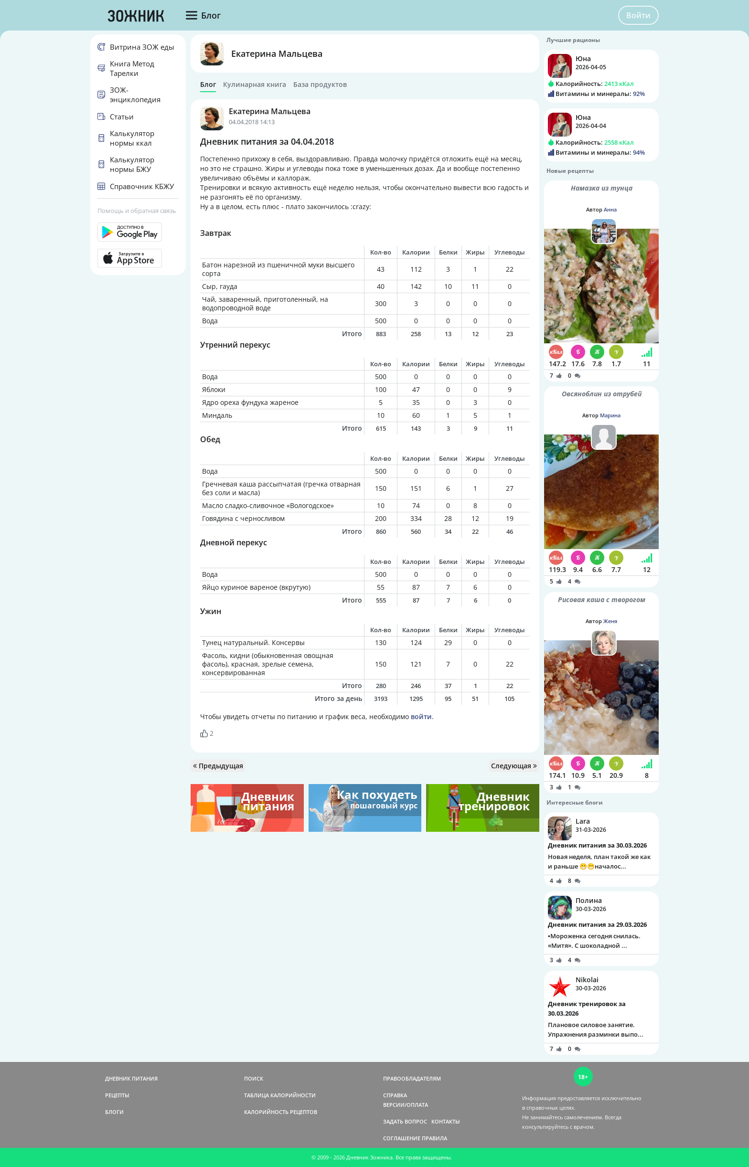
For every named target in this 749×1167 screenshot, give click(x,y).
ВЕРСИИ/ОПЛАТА (405, 1104)
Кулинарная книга (254, 84)
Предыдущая (218, 765)
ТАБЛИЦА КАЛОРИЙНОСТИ (280, 1095)
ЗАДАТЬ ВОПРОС (405, 1121)
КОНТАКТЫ (445, 1121)
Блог (208, 84)
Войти (638, 15)
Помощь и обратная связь (136, 210)
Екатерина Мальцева (276, 53)
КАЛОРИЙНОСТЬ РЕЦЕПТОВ (280, 1111)
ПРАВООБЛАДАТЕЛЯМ (412, 1078)
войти (421, 716)
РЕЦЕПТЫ (117, 1095)
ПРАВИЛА (434, 1138)
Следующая (514, 765)
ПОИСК (253, 1078)
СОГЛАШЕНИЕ (401, 1138)
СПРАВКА (395, 1095)
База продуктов (320, 84)
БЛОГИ (114, 1111)
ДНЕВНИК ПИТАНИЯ (131, 1078)
